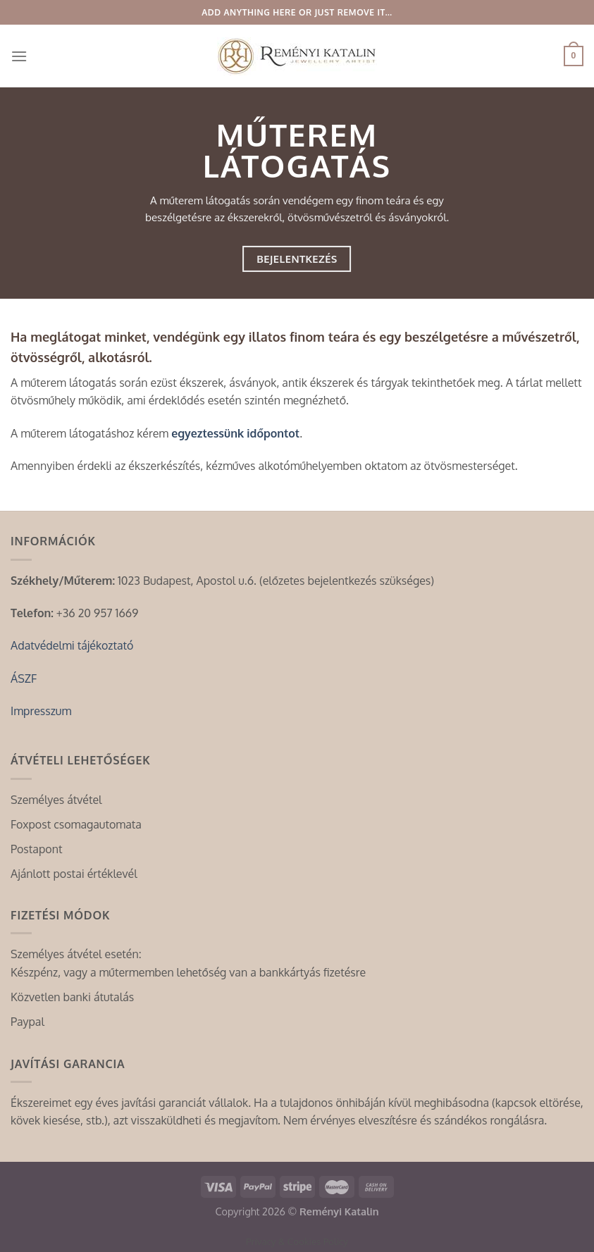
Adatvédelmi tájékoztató (72, 645)
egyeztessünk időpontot (235, 433)
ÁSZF (24, 678)
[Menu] (19, 56)
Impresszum (41, 711)
